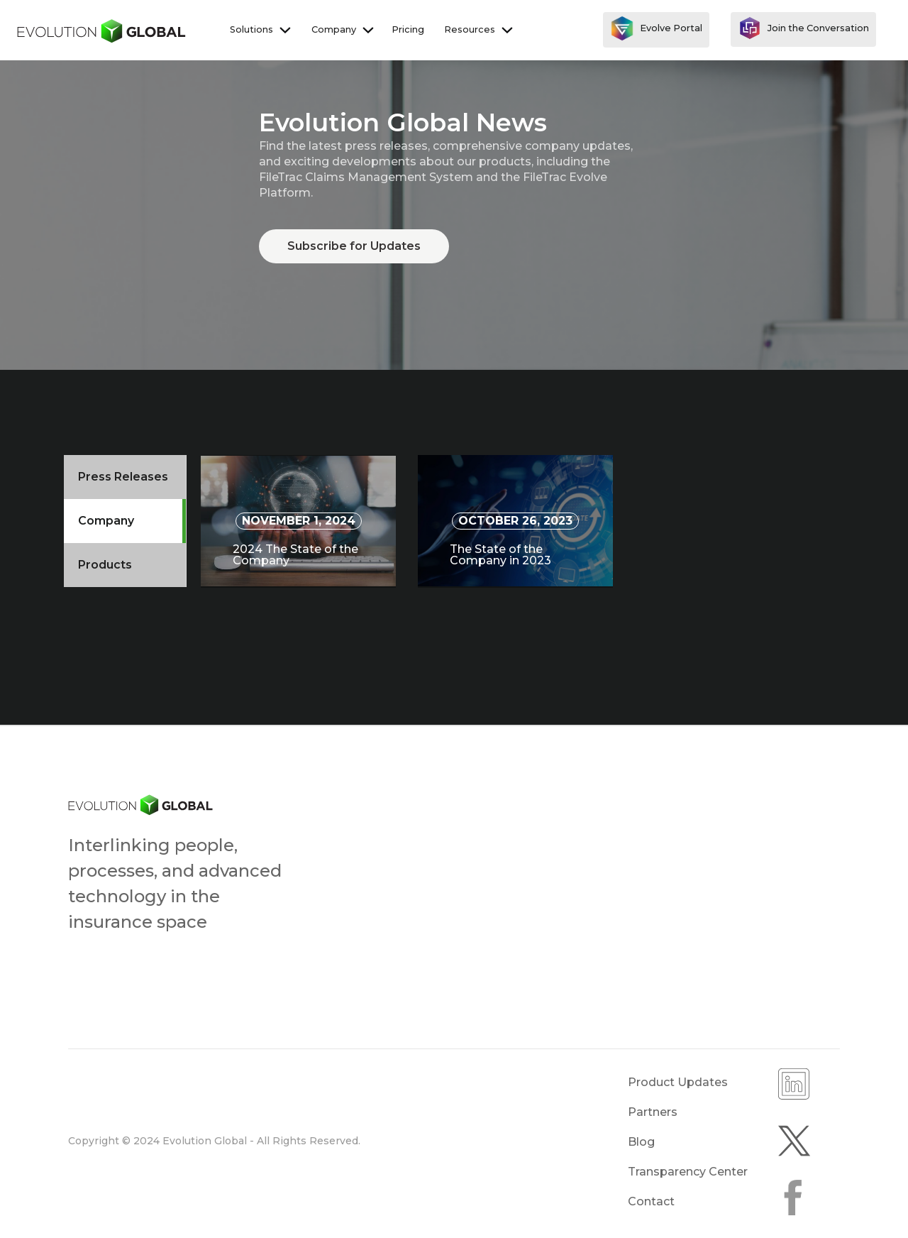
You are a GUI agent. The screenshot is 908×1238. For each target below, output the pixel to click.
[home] (102, 29)
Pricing (408, 29)
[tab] (125, 477)
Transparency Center (688, 1171)
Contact (651, 1201)
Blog (641, 1142)
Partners (652, 1112)
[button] (259, 29)
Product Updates (678, 1082)
